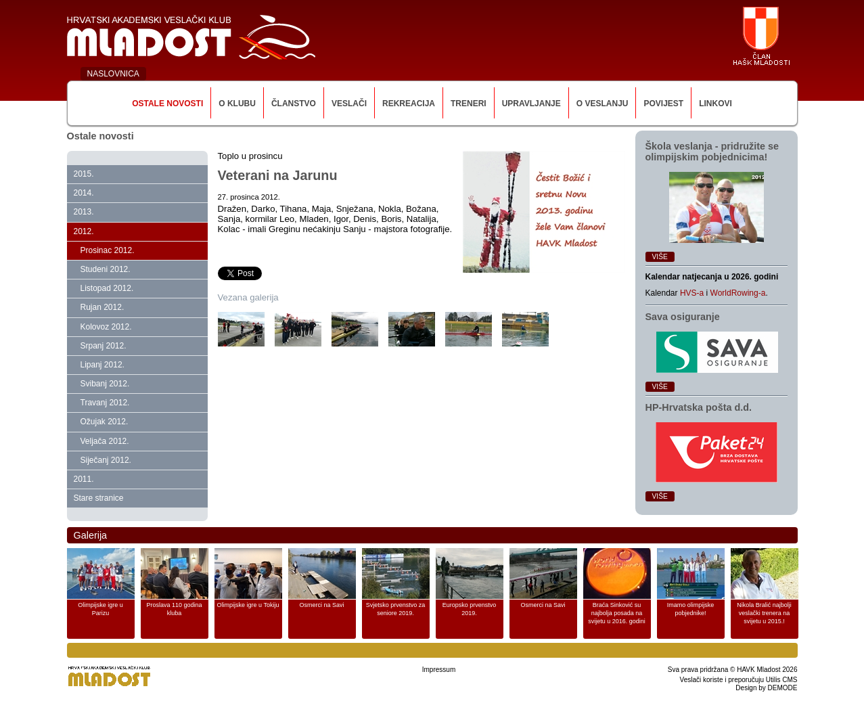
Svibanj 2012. (105, 383)
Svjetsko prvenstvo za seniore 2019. (396, 609)
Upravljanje (531, 103)
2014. (84, 193)
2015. (84, 174)
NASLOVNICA (113, 73)
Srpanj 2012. (104, 346)
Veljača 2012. (105, 441)
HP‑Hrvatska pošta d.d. (698, 407)
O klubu (237, 103)
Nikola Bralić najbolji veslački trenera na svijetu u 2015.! (764, 613)
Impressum (438, 669)
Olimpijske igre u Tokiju (248, 605)
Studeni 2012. (106, 269)
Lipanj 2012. (102, 364)
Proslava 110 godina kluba (174, 609)
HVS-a (692, 293)
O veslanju (602, 103)
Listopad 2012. (107, 288)
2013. (84, 212)
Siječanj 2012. (106, 460)
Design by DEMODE (766, 688)
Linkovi (715, 103)
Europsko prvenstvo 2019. (469, 609)
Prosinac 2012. (108, 250)
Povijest (663, 103)
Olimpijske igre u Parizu (100, 609)
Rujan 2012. (102, 307)
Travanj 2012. (105, 402)
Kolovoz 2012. (106, 327)
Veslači (349, 103)
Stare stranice (99, 498)
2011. (84, 479)
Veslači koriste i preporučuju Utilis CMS (739, 679)
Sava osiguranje (682, 316)
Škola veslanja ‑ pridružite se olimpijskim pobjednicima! (712, 151)
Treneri (468, 103)
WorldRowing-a (738, 293)
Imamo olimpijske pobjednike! (690, 609)
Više (660, 257)
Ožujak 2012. (105, 421)
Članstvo (293, 103)
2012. (84, 231)
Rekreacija (408, 103)
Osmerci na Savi (321, 605)
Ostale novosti (167, 103)
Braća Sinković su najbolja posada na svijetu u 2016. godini (616, 613)
